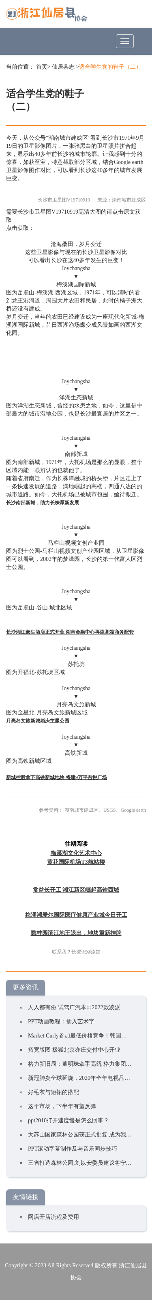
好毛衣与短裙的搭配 (53, 1092)
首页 (41, 67)
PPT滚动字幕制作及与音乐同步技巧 (72, 1149)
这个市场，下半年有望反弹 (62, 1106)
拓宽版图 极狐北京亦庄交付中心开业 (74, 1050)
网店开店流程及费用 (53, 1217)
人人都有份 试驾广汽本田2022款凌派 (74, 1007)
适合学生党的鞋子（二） (110, 67)
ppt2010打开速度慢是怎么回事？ (68, 1120)
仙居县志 (63, 67)
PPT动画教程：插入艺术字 (61, 1022)
